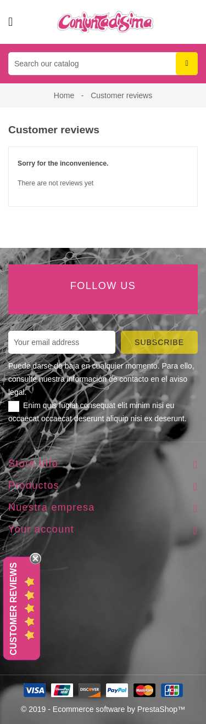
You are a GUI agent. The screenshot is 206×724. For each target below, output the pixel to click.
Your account (41, 529)
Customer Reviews (13, 608)
